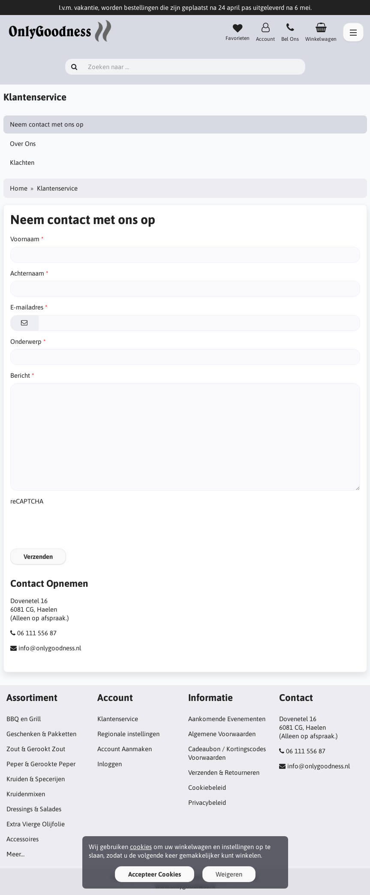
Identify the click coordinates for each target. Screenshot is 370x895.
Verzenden (38, 556)
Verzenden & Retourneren (223, 772)
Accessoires (22, 839)
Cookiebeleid (207, 787)
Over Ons (23, 143)
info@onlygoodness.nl (49, 648)
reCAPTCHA (26, 501)
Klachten (22, 162)
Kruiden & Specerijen (35, 779)
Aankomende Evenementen (226, 718)
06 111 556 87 (37, 633)
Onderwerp (26, 341)
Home (18, 188)
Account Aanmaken (124, 748)
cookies (141, 846)
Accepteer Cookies (154, 874)
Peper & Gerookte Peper (40, 764)
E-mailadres (26, 307)
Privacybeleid (207, 802)
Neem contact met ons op (47, 124)
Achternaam (27, 273)
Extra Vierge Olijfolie (35, 824)
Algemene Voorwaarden (222, 733)
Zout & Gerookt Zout (35, 748)
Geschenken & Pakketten (41, 733)
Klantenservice (117, 718)
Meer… (15, 854)
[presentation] (75, 525)
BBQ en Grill (23, 718)
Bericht (20, 375)
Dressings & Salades (33, 809)
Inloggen (109, 764)
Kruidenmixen (25, 794)
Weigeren (229, 874)
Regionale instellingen (128, 733)
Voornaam (24, 239)
